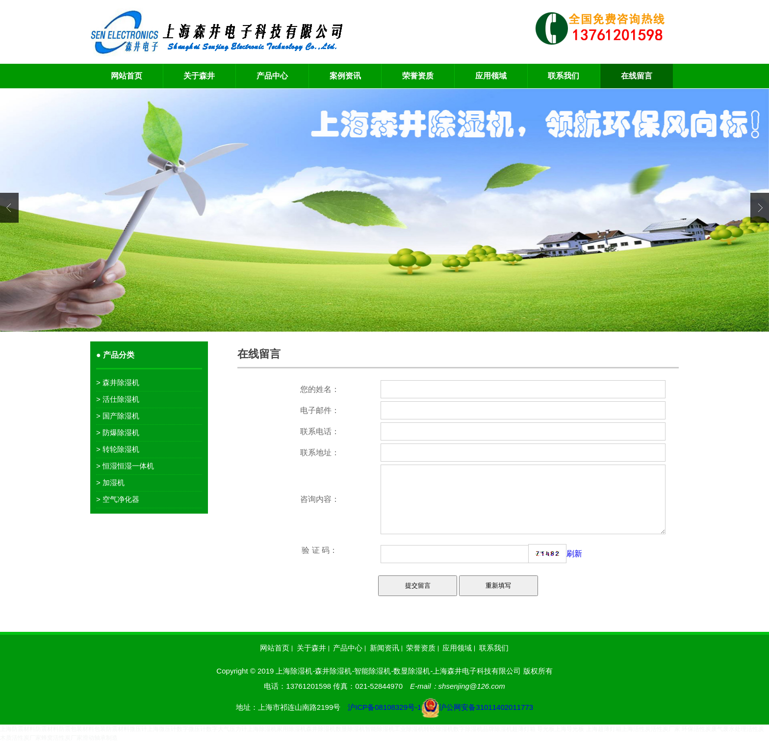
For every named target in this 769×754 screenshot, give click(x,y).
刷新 (574, 565)
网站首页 (126, 76)
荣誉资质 (418, 76)
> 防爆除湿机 (117, 432)
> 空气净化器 (117, 499)
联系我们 (563, 76)
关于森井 (199, 76)
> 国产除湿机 (117, 416)
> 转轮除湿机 (117, 449)
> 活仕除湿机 (117, 399)
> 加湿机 (110, 482)
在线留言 (636, 76)
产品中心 (272, 76)
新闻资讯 (384, 659)
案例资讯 (345, 76)
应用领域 (491, 76)
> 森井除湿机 (117, 382)
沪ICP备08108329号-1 (440, 719)
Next (759, 208)
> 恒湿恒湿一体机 (125, 466)
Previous (9, 208)
